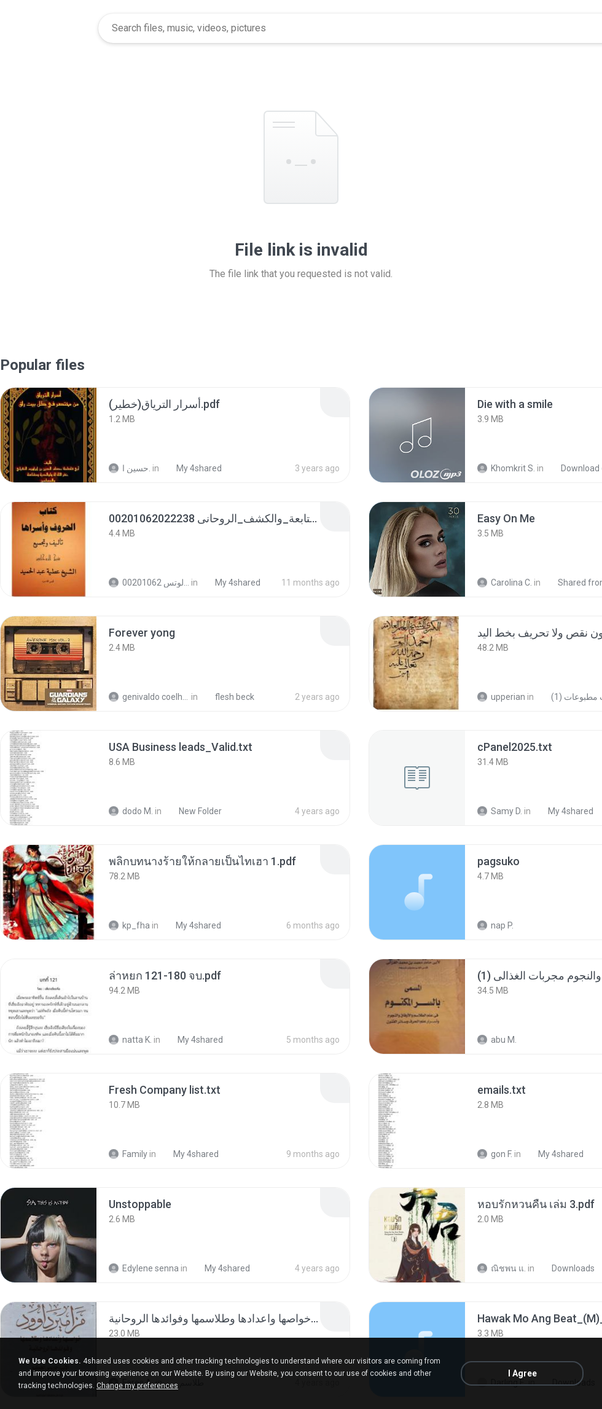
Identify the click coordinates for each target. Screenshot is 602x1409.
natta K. (130, 1040)
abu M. (497, 1040)
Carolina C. (504, 582)
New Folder (193, 811)
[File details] (48, 435)
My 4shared (192, 468)
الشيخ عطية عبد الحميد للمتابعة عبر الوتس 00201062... (149, 582)
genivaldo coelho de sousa (149, 697)
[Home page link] (49, 28)
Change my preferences (137, 1385)
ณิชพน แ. (501, 1268)
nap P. (495, 925)
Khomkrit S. (506, 468)
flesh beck (227, 697)
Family (128, 1154)
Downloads (566, 1268)
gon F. (494, 1154)
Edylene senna (144, 1268)
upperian (501, 697)
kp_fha (129, 925)
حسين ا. (129, 468)
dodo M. (131, 811)
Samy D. (499, 811)
